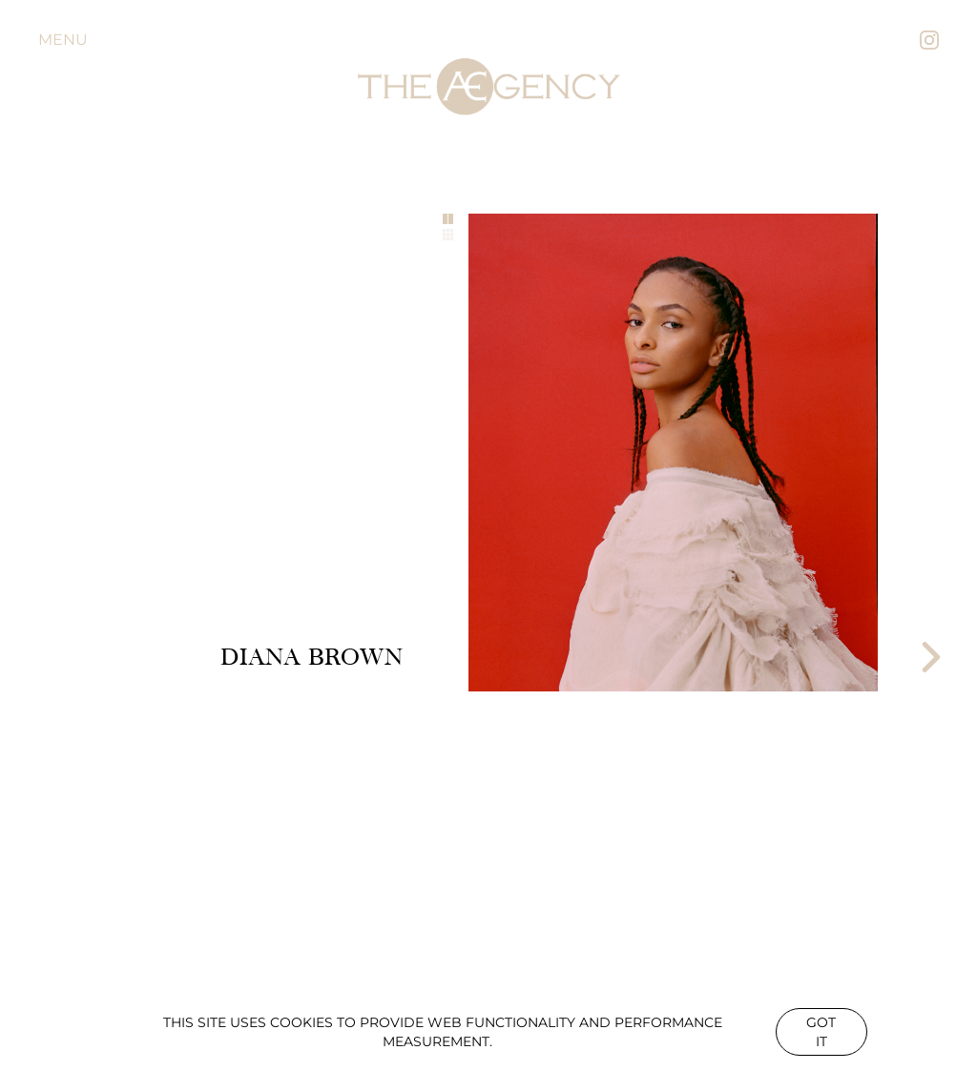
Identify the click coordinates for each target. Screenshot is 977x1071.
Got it (821, 1032)
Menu (63, 40)
